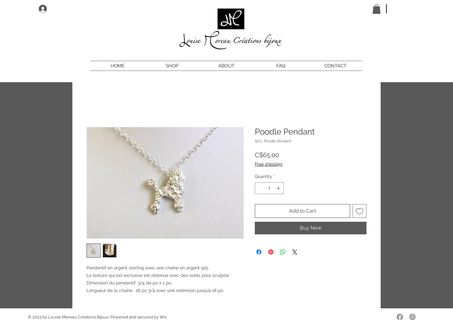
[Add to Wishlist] (359, 211)
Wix (163, 317)
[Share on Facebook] (259, 252)
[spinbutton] (269, 188)
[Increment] (279, 188)
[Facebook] (400, 317)
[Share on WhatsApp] (283, 252)
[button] (376, 9)
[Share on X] (295, 252)
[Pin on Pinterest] (271, 252)
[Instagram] (412, 317)
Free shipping (268, 164)
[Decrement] (260, 188)
